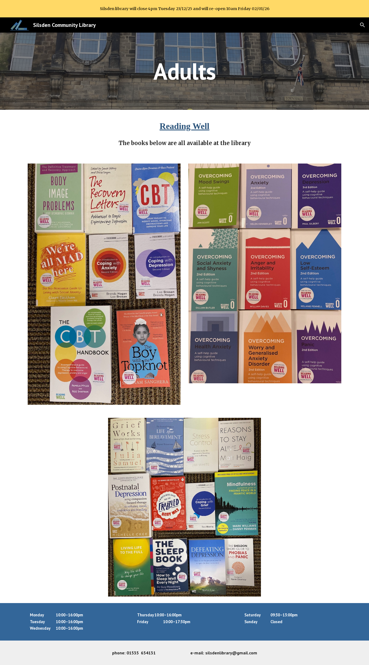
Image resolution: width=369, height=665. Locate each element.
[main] (184, 71)
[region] (184, 8)
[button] (362, 25)
